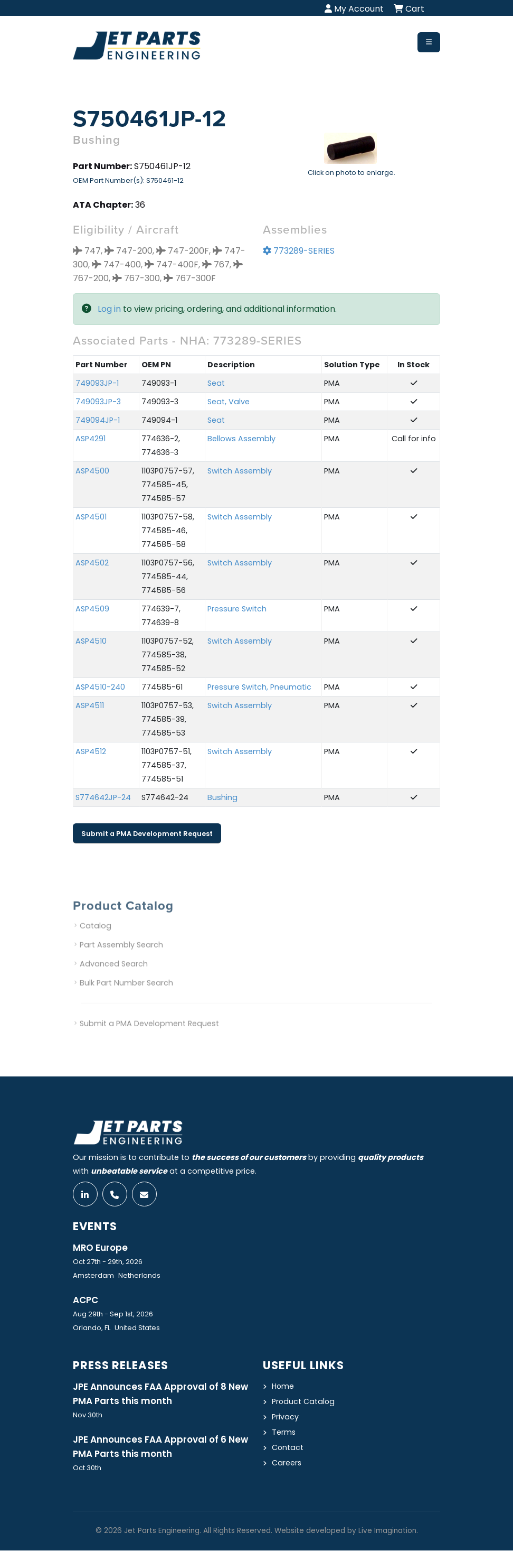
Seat (216, 383)
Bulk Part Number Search (126, 995)
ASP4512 (90, 752)
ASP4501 (91, 517)
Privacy (285, 1417)
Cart (409, 9)
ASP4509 (92, 609)
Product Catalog (304, 1402)
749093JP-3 (98, 402)
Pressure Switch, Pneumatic (259, 687)
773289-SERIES (299, 251)
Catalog (95, 938)
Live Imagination (387, 1531)
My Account (354, 9)
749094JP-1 (97, 420)
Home (283, 1386)
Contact (288, 1448)
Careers (287, 1463)
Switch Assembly (239, 471)
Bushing (222, 798)
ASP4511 (89, 706)
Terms (284, 1432)
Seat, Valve (228, 402)
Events (96, 1227)
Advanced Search (114, 976)
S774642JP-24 (103, 798)
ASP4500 (92, 471)
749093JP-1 (97, 383)
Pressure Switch (237, 609)
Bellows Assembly (241, 439)
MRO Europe (101, 1248)
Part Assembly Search (121, 957)
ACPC (86, 1300)
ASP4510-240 (100, 687)
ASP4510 (91, 641)
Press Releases (122, 1366)
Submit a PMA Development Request (147, 833)
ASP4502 (92, 563)
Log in (109, 309)
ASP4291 (90, 439)
